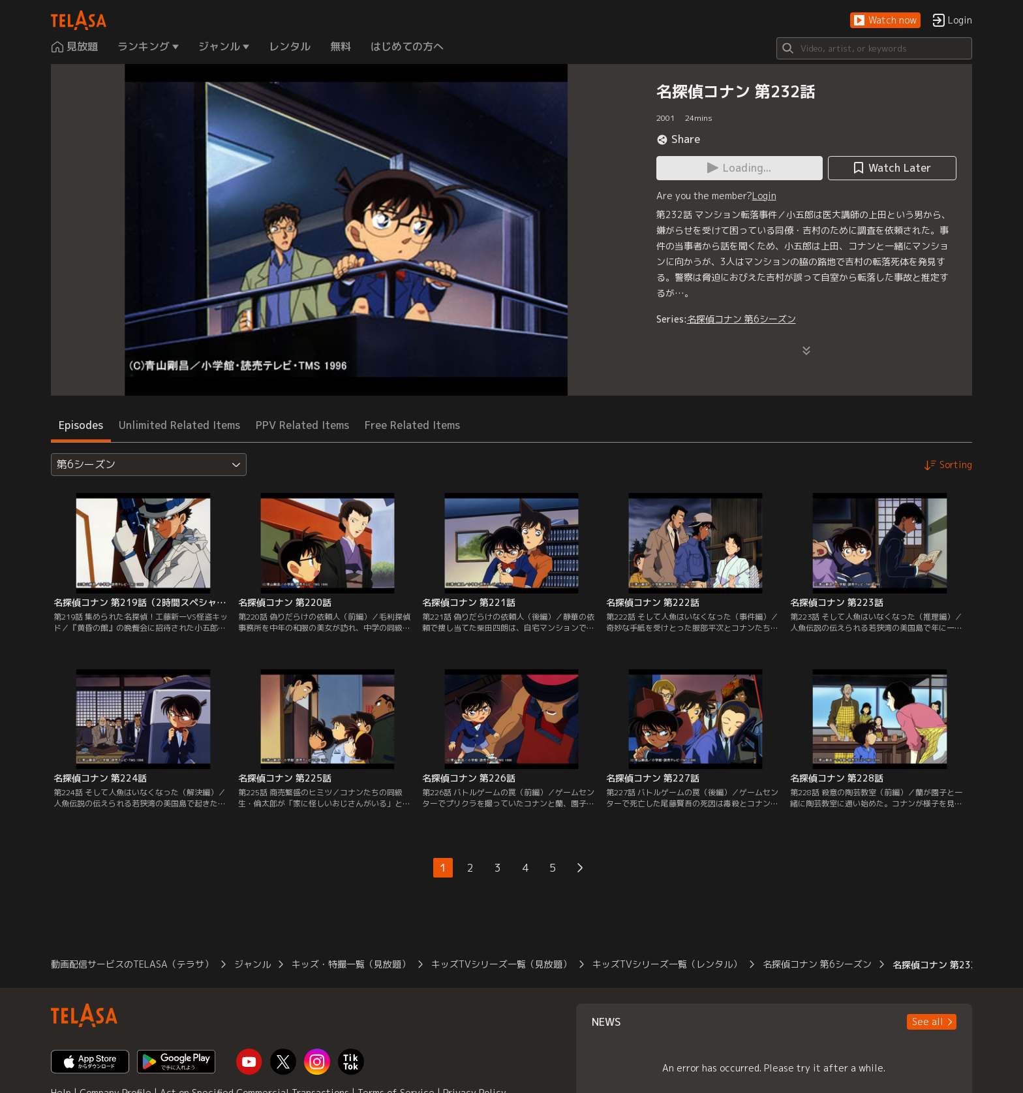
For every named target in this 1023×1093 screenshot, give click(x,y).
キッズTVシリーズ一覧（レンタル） (667, 964)
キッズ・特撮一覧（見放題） (351, 964)
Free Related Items (412, 425)
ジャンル (252, 964)
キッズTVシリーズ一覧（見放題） (501, 964)
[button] (885, 20)
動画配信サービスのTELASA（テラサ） (132, 964)
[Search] (874, 48)
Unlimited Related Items (179, 425)
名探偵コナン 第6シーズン (741, 319)
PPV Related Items (302, 425)
